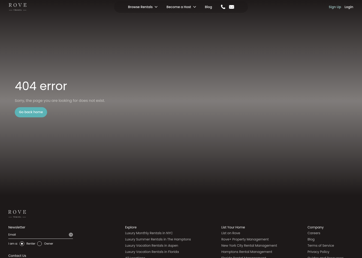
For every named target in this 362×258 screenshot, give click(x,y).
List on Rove (230, 233)
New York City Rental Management (249, 245)
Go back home (31, 112)
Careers (314, 233)
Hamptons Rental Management (246, 251)
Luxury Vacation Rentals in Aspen (151, 245)
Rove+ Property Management (245, 239)
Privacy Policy (318, 251)
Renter (31, 244)
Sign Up (335, 7)
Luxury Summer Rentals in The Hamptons (158, 239)
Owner (48, 244)
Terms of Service (321, 245)
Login (349, 7)
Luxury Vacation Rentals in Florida (152, 251)
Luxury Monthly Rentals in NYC (149, 233)
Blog (208, 7)
